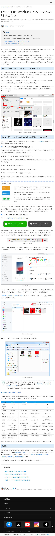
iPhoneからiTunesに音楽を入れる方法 (11, 392)
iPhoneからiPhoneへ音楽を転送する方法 (15, 474)
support (7, 6)
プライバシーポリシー (34, 531)
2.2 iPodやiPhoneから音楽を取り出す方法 (15, 43)
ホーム (2, 6)
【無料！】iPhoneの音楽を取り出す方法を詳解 (17, 480)
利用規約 (49, 531)
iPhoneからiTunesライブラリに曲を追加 (12, 295)
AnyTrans (41, 141)
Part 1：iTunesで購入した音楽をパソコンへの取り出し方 (19, 35)
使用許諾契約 (43, 531)
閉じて (48, 534)
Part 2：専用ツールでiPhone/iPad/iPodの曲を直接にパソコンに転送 (22, 38)
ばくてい (7, 26)
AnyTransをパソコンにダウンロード (16, 218)
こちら (37, 534)
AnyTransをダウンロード (21, 452)
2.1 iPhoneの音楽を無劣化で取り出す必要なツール (17, 41)
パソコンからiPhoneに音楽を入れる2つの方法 (17, 477)
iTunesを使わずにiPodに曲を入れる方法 (15, 471)
